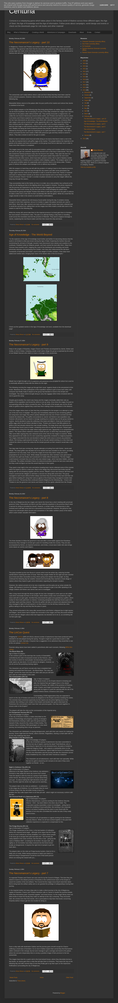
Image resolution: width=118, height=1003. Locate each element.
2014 (84, 90)
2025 (84, 61)
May (85, 108)
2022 (84, 69)
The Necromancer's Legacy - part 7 (28, 873)
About (82, 32)
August (86, 100)
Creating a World (38, 32)
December (87, 92)
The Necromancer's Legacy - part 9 (28, 344)
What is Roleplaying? (21, 32)
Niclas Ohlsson (98, 150)
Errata (89, 32)
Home (42, 977)
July (85, 103)
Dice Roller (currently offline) (90, 44)
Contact (97, 32)
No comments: (36, 224)
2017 (84, 82)
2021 (84, 71)
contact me (24, 643)
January (87, 135)
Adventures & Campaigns (56, 32)
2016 (84, 85)
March (86, 113)
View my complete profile (88, 167)
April (85, 111)
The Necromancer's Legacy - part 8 (28, 497)
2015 (84, 87)
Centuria (22, 11)
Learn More (104, 5)
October (87, 95)
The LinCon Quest (19, 632)
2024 (84, 63)
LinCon (20, 637)
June (86, 106)
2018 (84, 79)
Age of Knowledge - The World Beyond (30, 234)
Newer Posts (13, 977)
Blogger (62, 993)
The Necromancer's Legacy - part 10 (29, 42)
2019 (84, 76)
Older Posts (69, 977)
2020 (84, 74)
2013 (84, 138)
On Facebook (86, 46)
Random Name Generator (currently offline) (95, 52)
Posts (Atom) (21, 981)
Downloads (72, 32)
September (87, 98)
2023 (84, 66)
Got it (112, 5)
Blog (8, 32)
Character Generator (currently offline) (93, 41)
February (87, 116)
